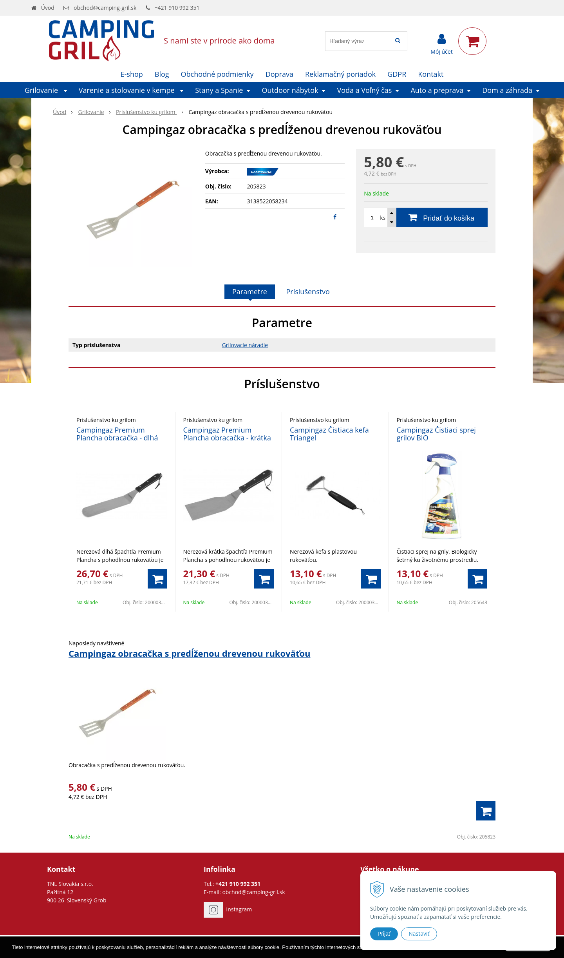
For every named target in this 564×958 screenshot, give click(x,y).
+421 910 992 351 (177, 7)
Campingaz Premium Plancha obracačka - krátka (227, 433)
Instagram (239, 909)
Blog (162, 74)
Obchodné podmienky (217, 74)
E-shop (132, 74)
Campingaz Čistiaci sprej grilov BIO (436, 433)
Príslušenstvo (308, 291)
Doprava (279, 74)
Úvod (47, 7)
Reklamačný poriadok (340, 74)
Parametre (249, 291)
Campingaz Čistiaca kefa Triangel (329, 433)
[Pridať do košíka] (426, 217)
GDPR (396, 74)
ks (382, 217)
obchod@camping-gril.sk (105, 7)
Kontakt (430, 74)
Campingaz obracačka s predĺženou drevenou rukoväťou (190, 653)
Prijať (384, 934)
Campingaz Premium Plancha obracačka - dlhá (117, 433)
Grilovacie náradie (245, 345)
